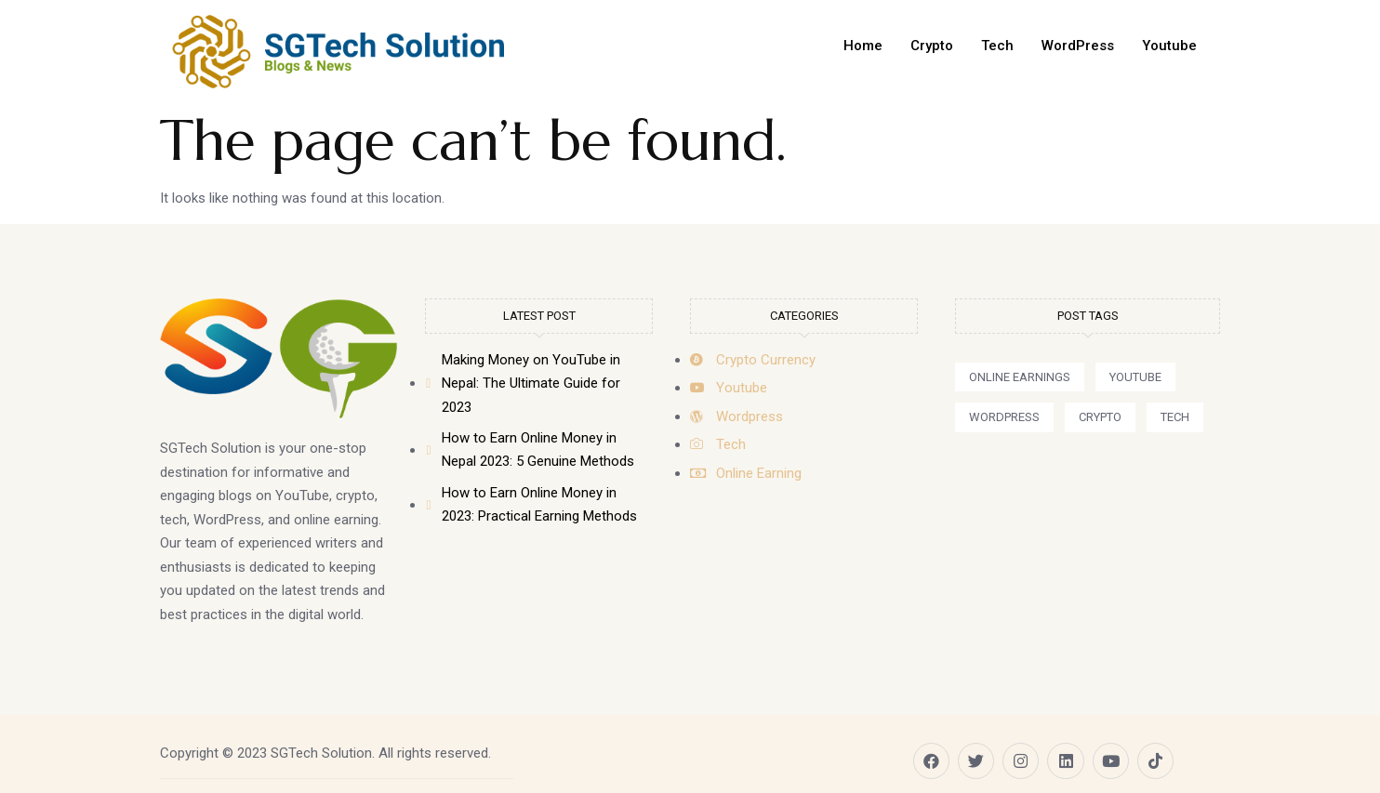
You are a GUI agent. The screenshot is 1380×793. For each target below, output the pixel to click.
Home (862, 45)
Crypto (931, 45)
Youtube (1169, 45)
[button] (1019, 377)
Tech (997, 45)
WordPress (1078, 45)
